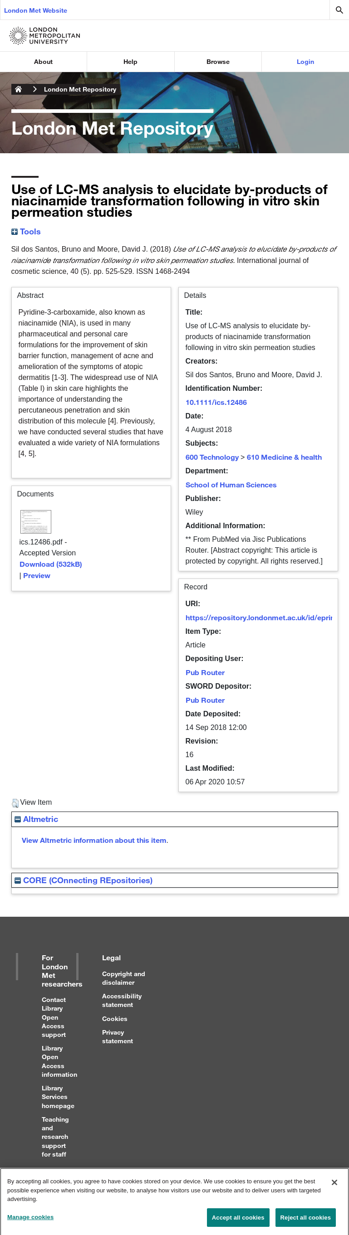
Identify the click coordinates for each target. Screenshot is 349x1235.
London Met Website (35, 10)
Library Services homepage (58, 1096)
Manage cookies (30, 1220)
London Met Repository (80, 89)
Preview (36, 575)
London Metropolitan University (18, 89)
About (43, 61)
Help (130, 61)
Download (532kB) (51, 563)
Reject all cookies (305, 1220)
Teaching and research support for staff (55, 1136)
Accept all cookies (238, 1220)
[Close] (334, 1186)
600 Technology (212, 456)
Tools (26, 231)
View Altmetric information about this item (94, 840)
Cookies (115, 1018)
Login (305, 61)
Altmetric (36, 819)
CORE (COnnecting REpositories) (83, 880)
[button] (15, 803)
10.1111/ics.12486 (216, 402)
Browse (218, 61)
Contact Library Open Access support (54, 1017)
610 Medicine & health (284, 456)
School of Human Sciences (231, 484)
